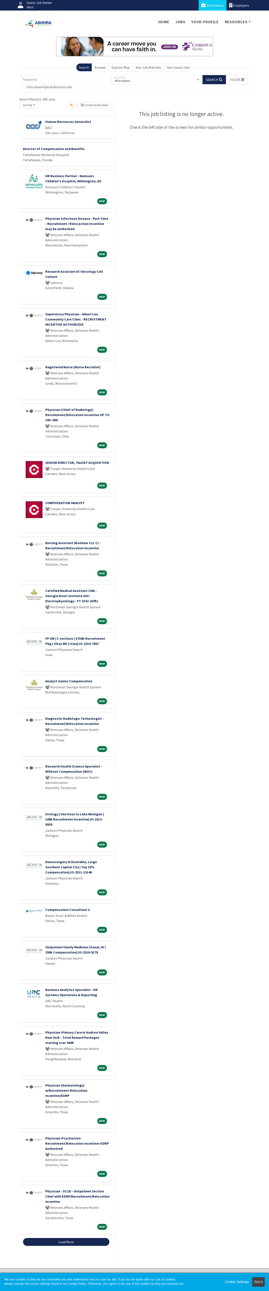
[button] (237, 79)
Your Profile (205, 21)
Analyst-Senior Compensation (68, 681)
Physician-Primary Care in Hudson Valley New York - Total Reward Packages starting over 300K (76, 1037)
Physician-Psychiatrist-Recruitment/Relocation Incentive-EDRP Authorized (77, 1143)
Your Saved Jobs (178, 67)
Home (163, 21)
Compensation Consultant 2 (67, 909)
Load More (66, 1242)
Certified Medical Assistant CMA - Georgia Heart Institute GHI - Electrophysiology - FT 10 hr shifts (71, 595)
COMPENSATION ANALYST (65, 503)
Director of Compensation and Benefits (54, 149)
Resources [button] (236, 21)
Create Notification (95, 105)
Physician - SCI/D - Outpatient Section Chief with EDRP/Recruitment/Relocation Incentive (77, 1196)
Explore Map (121, 67)
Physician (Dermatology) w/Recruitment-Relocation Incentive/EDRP (66, 1090)
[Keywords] (66, 79)
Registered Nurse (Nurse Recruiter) (73, 367)
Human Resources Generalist (68, 121)
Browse (100, 67)
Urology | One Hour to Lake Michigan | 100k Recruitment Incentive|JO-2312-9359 (74, 819)
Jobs (180, 21)
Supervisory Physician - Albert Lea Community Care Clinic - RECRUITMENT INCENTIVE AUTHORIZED (76, 319)
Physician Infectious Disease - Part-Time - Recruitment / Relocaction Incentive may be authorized (76, 223)
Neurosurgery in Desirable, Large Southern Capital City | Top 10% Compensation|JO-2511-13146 (71, 867)
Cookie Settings (237, 1282)
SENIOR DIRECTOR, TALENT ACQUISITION (77, 462)
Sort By (28, 105)
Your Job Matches (148, 67)
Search (84, 67)
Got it (258, 1282)
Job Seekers (212, 5)
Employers (239, 5)
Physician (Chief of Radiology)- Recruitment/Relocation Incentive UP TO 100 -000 (77, 414)
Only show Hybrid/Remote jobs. (49, 87)
